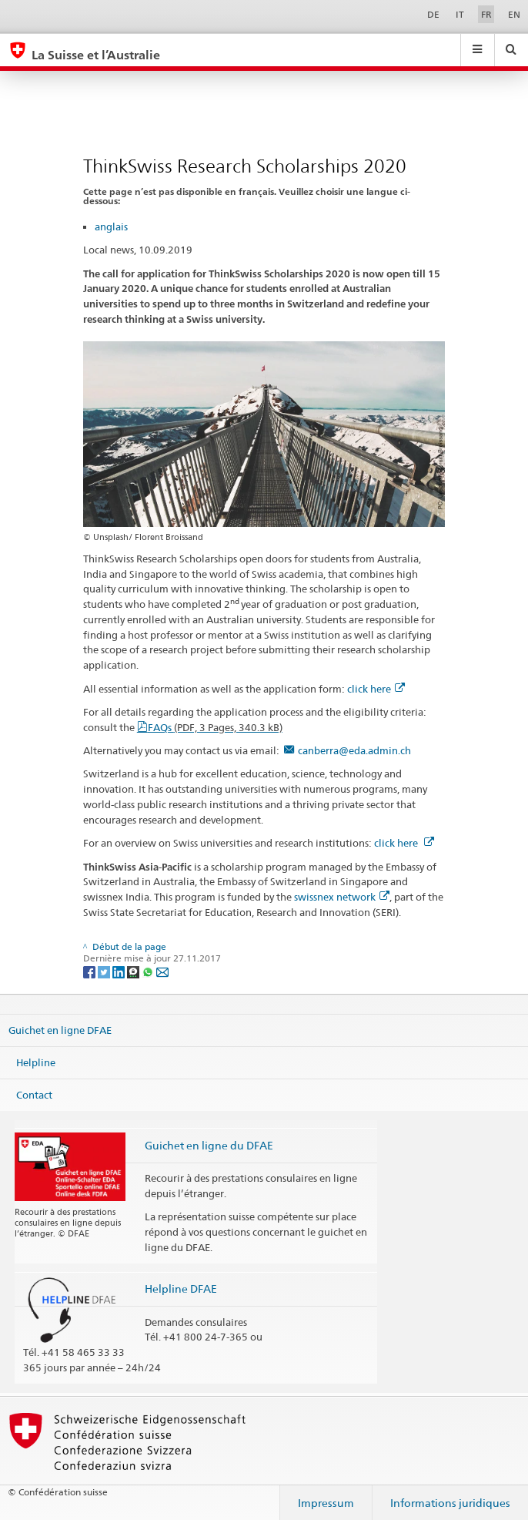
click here (376, 689)
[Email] (162, 971)
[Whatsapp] (149, 971)
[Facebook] (90, 971)
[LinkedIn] (119, 971)
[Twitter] (105, 971)
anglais (111, 226)
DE (433, 14)
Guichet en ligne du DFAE (209, 1145)
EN (514, 14)
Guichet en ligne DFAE (60, 1030)
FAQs (215, 727)
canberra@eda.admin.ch (354, 750)
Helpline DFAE (181, 1288)
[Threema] (134, 971)
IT (460, 14)
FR (486, 14)
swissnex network (341, 897)
